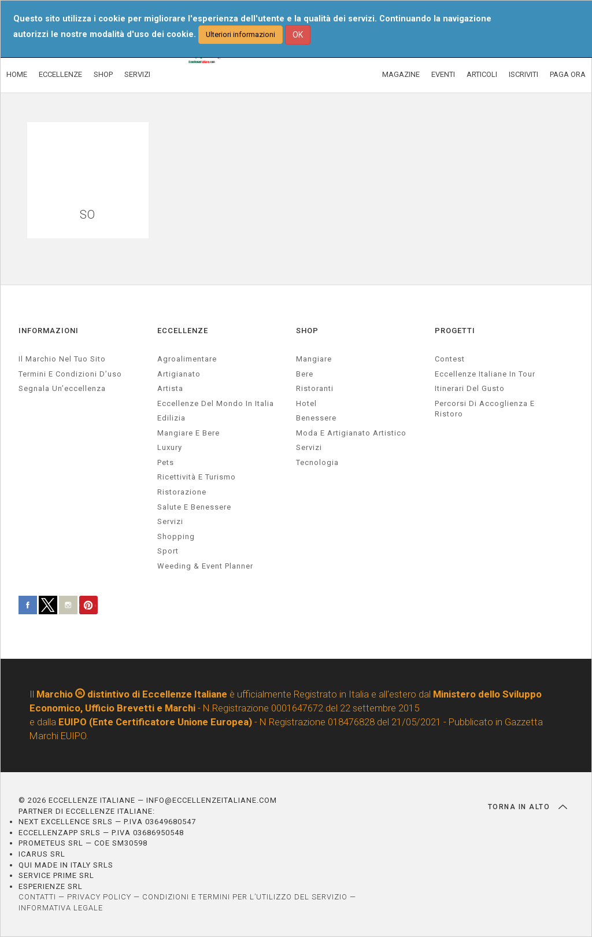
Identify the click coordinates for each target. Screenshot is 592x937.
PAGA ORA (568, 74)
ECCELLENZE (60, 74)
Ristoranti (315, 388)
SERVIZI (137, 74)
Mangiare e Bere (188, 433)
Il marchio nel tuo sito (62, 359)
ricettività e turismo (196, 477)
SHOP (103, 74)
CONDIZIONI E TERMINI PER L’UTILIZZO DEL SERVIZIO (244, 896)
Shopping (176, 536)
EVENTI (443, 74)
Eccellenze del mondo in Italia (215, 403)
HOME (16, 74)
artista (170, 388)
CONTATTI (37, 896)
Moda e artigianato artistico (351, 433)
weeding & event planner (205, 566)
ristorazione (181, 492)
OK (298, 34)
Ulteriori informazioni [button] (240, 34)
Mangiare (314, 359)
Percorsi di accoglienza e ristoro (485, 409)
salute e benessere (194, 507)
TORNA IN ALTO (527, 807)
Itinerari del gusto (470, 388)
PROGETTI (455, 330)
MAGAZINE (401, 74)
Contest (450, 359)
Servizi (309, 447)
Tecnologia (317, 462)
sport (168, 551)
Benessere (316, 418)
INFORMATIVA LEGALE (60, 907)
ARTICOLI (482, 74)
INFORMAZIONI (48, 330)
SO (87, 215)
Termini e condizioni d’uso (70, 374)
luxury (169, 447)
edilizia (171, 418)
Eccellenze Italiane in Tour (485, 374)
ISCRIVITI (523, 74)
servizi (170, 521)
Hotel (306, 403)
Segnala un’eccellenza (62, 388)
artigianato (179, 374)
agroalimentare (187, 359)
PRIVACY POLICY (99, 896)
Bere (304, 374)
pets (165, 462)
